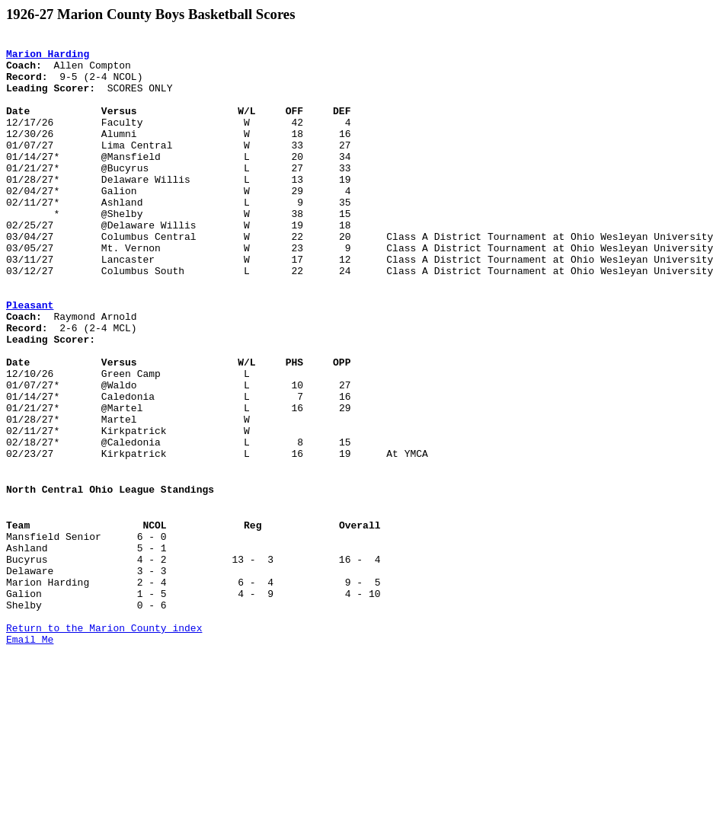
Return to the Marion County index (104, 742)
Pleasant (29, 359)
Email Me (29, 755)
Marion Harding (47, 58)
